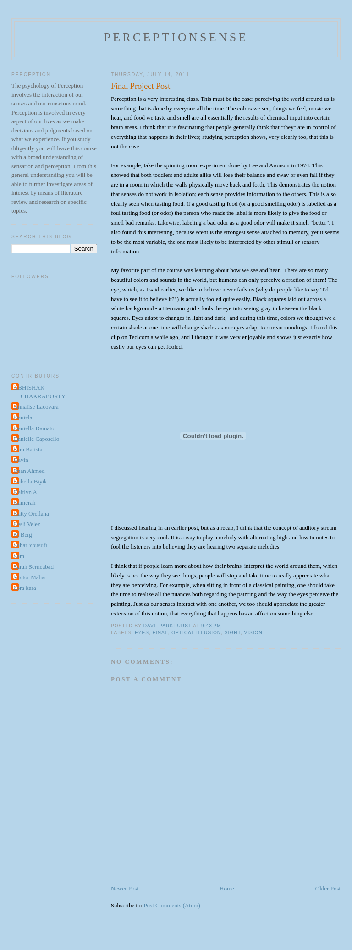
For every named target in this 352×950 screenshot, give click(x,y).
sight (233, 632)
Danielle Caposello (36, 438)
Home (227, 888)
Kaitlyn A (25, 492)
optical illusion (196, 632)
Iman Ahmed (29, 470)
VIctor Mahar (30, 577)
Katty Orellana (31, 513)
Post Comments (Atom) (171, 905)
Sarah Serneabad (34, 566)
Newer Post (124, 888)
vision (253, 632)
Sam (19, 556)
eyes (142, 632)
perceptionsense (176, 37)
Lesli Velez (27, 524)
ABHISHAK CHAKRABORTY (40, 392)
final (160, 632)
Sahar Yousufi (30, 545)
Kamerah (25, 502)
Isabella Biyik (30, 481)
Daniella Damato (34, 428)
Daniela (23, 417)
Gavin (21, 459)
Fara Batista (28, 449)
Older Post (328, 888)
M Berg (23, 534)
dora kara (25, 587)
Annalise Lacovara (36, 406)
